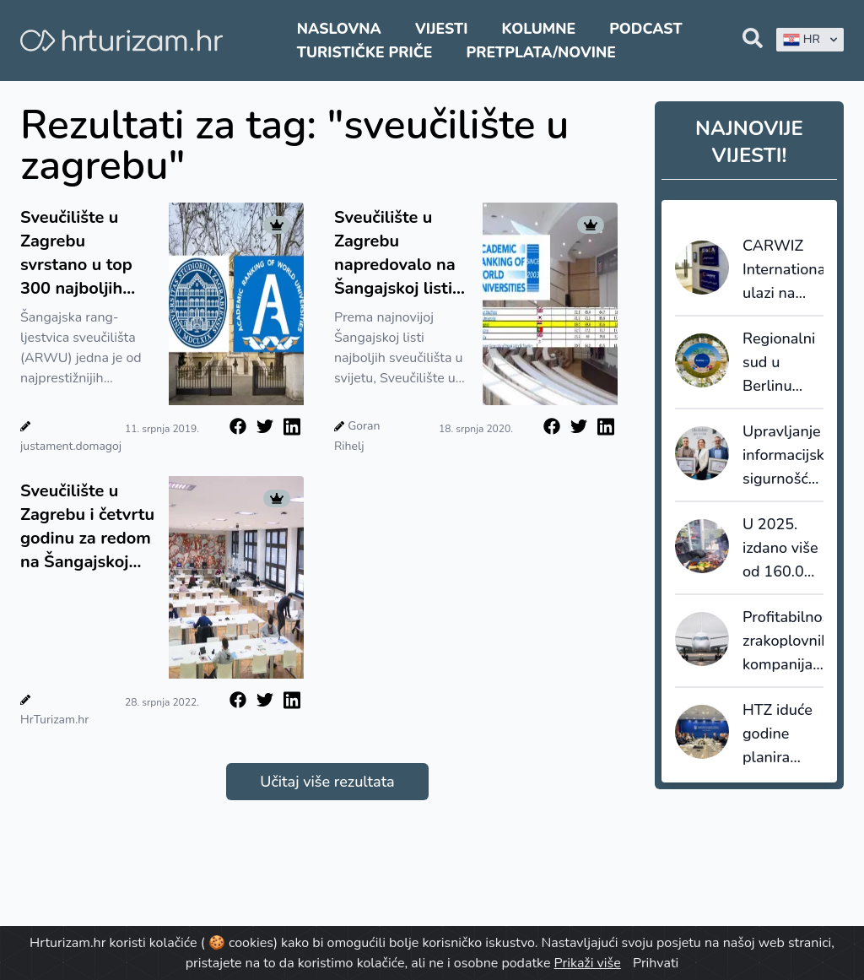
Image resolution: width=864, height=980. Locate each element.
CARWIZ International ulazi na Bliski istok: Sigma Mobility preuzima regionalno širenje (783, 270)
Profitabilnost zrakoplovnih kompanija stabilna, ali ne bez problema (783, 641)
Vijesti (441, 29)
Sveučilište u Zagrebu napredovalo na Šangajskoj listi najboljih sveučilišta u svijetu (395, 253)
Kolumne (539, 29)
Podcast (645, 29)
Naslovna (339, 29)
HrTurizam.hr (54, 720)
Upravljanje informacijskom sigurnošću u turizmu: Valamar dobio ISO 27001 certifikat (783, 455)
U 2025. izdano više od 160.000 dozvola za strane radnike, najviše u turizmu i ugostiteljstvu (783, 548)
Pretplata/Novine (541, 52)
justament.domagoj (71, 446)
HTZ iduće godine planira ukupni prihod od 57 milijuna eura (780, 734)
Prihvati (655, 963)
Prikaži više (587, 963)
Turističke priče (365, 52)
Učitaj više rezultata (327, 782)
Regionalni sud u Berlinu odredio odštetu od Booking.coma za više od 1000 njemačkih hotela (783, 363)
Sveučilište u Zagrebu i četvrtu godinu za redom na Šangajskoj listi (87, 526)
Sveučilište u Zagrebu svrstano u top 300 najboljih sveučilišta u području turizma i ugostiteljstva (86, 253)
